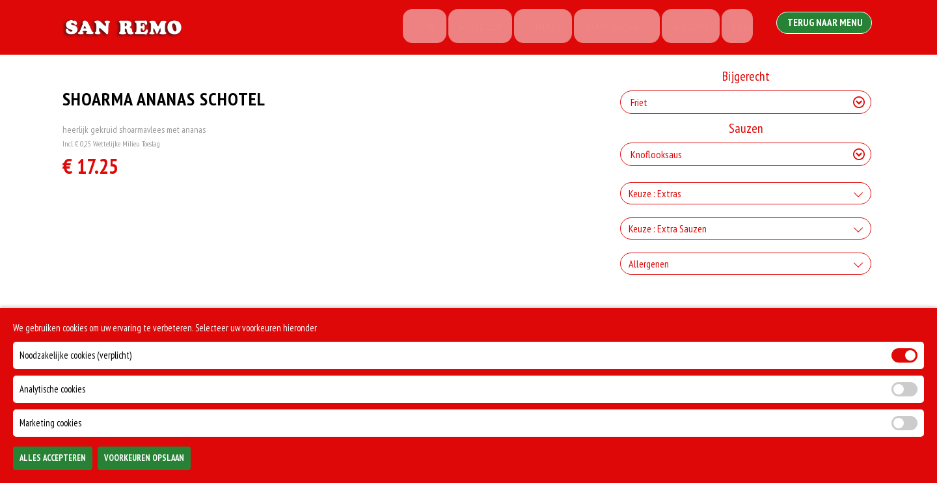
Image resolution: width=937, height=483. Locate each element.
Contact (534, 27)
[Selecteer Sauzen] (745, 154)
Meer (739, 27)
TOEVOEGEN (759, 462)
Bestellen (469, 27)
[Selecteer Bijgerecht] (745, 102)
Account (686, 27)
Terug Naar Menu (825, 26)
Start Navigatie (610, 27)
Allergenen (649, 263)
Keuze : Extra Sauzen (668, 228)
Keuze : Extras (655, 193)
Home (412, 27)
